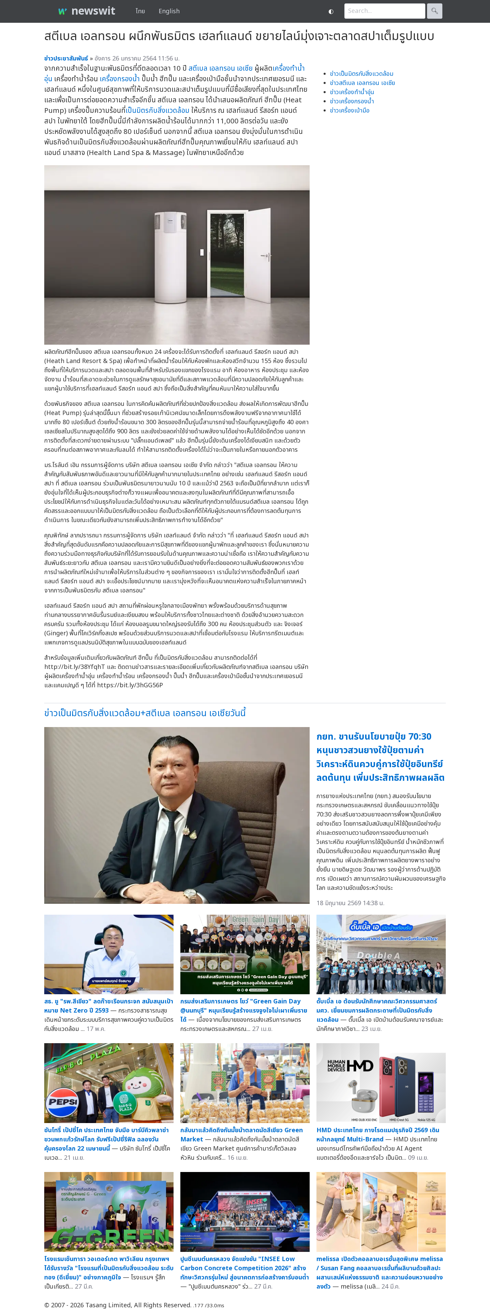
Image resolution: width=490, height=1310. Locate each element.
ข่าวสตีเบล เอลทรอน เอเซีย (362, 83)
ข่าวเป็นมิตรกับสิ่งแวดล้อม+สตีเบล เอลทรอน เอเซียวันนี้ (145, 713)
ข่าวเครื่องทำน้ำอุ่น (352, 92)
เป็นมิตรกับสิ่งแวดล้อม (158, 110)
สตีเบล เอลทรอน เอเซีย (221, 68)
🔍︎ (435, 11)
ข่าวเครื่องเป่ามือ (350, 110)
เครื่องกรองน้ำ (120, 79)
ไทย (140, 11)
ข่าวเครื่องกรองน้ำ (352, 101)
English (169, 11)
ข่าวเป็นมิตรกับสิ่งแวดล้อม (361, 74)
